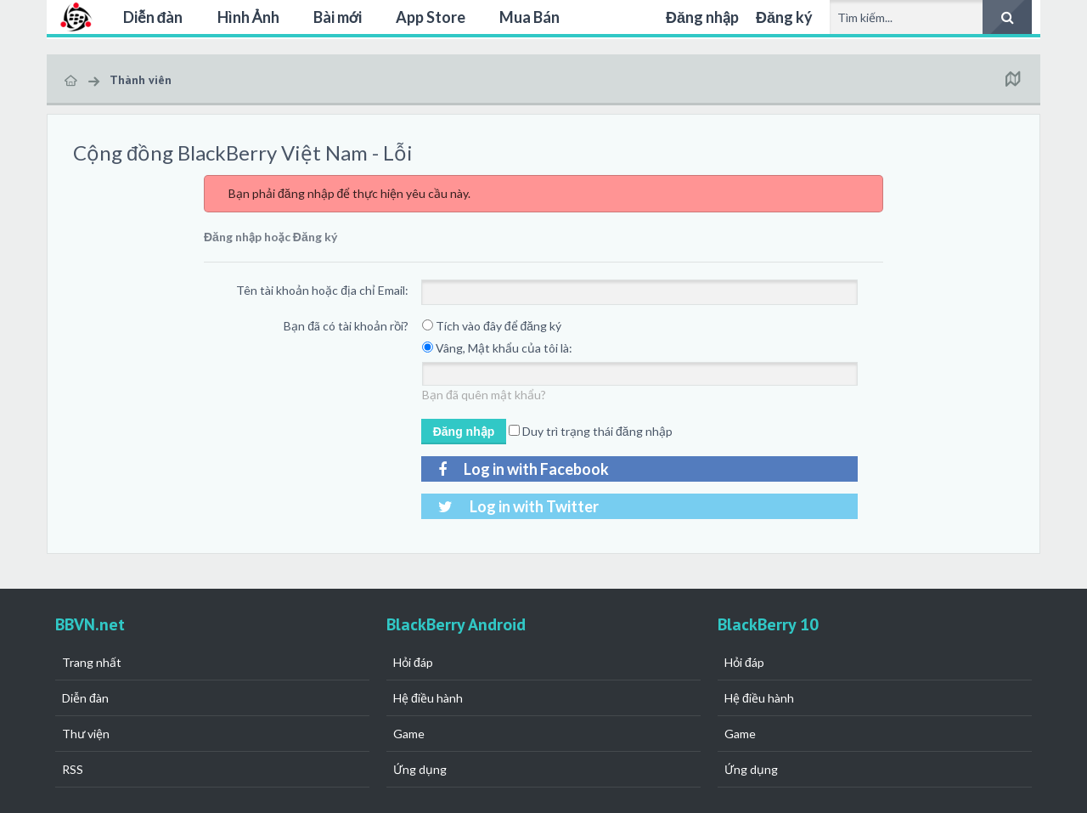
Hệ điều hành (428, 698)
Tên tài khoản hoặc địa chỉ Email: (322, 290)
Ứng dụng (420, 769)
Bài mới (337, 17)
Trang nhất (91, 662)
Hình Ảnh (248, 17)
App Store (430, 17)
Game (409, 733)
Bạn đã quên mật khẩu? (484, 394)
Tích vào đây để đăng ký (491, 326)
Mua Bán (529, 17)
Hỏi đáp (413, 662)
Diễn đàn (153, 17)
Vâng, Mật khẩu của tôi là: (497, 348)
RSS (72, 769)
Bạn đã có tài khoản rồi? (346, 326)
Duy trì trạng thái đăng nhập (591, 431)
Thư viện (86, 733)
